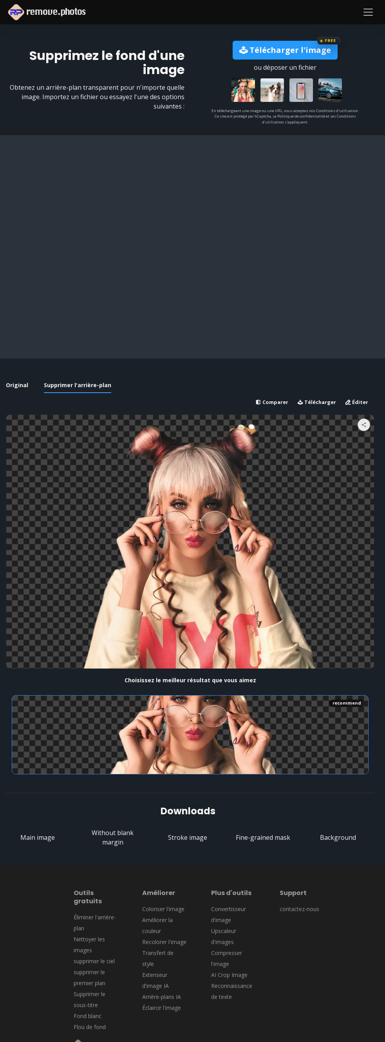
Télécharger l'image (285, 50)
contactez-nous (299, 909)
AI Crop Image (229, 975)
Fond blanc (87, 1016)
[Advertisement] (192, 190)
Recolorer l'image (164, 942)
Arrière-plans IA (161, 996)
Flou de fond (90, 1027)
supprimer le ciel (94, 961)
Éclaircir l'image (161, 1007)
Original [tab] (17, 385)
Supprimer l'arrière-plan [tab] (77, 385)
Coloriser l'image (163, 909)
